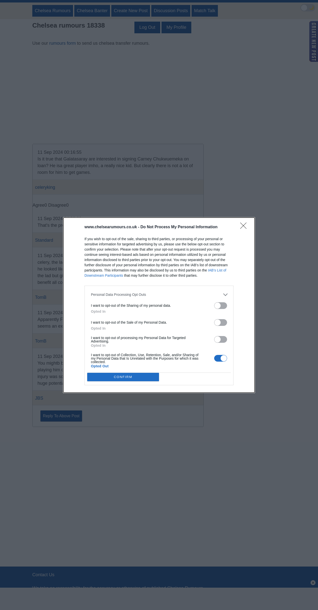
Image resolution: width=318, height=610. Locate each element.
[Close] (245, 227)
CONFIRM (123, 377)
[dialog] (159, 305)
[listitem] (159, 294)
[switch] (220, 305)
